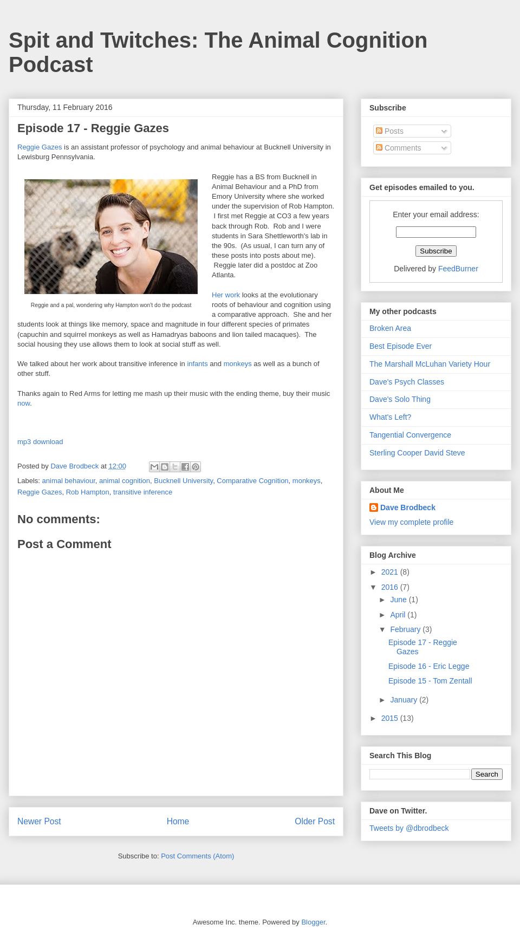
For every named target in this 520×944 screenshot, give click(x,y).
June (399, 599)
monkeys (238, 364)
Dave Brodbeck (407, 507)
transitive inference (142, 492)
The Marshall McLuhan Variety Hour (429, 364)
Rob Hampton (87, 492)
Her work (226, 295)
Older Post (315, 821)
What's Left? (390, 417)
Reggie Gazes (39, 147)
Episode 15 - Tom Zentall (430, 680)
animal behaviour (68, 481)
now (23, 403)
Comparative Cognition (252, 481)
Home (178, 821)
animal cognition (124, 481)
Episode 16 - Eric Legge (428, 666)
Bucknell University (183, 481)
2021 (390, 572)
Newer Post (39, 821)
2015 (390, 718)
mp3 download (40, 442)
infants (197, 364)
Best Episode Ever (400, 346)
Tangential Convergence (410, 435)
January (404, 699)
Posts (390, 131)
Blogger (313, 922)
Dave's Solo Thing (400, 399)
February (406, 629)
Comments (398, 148)
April (398, 614)
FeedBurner (458, 268)
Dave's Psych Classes (406, 381)
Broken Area (390, 328)
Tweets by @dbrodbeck (409, 828)
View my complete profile (411, 522)
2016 (390, 587)
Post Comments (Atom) (197, 856)
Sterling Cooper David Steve (417, 452)
